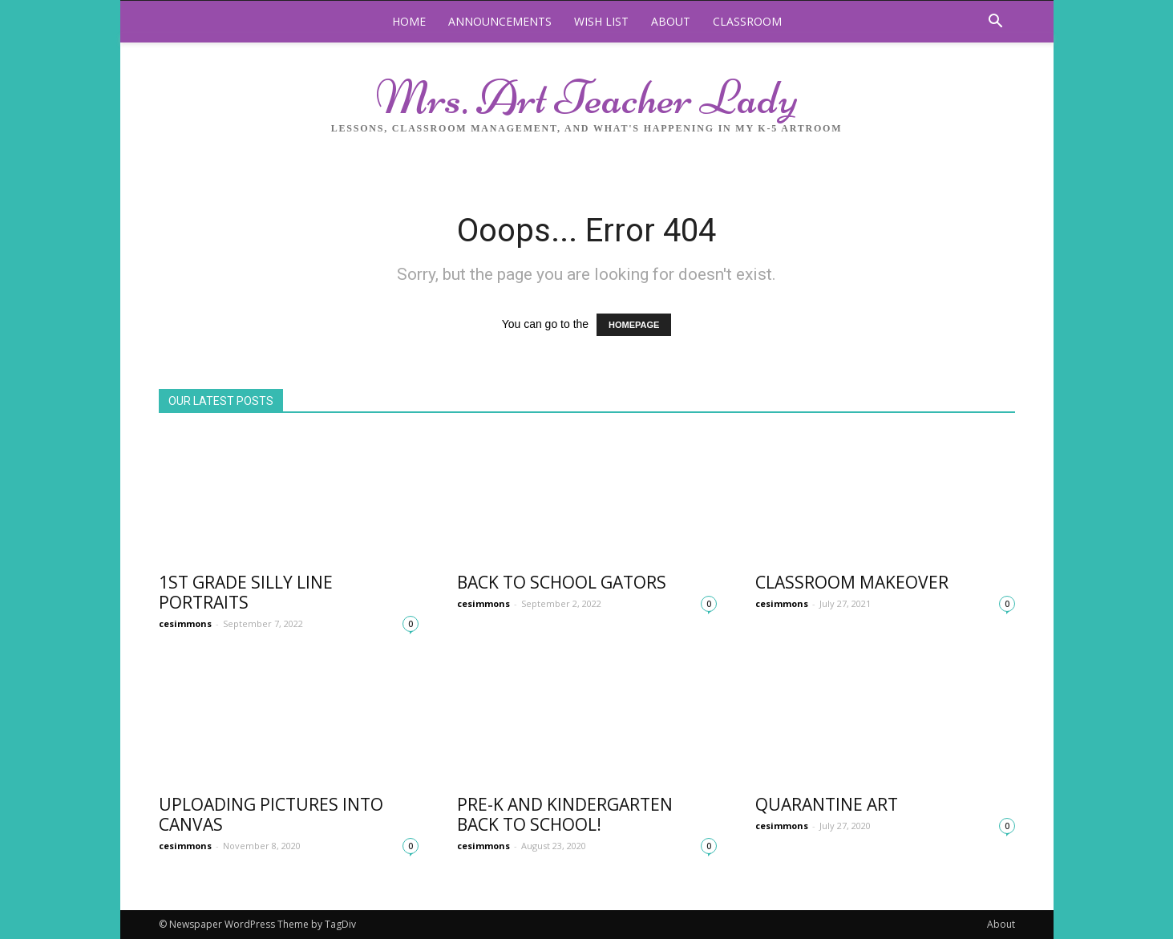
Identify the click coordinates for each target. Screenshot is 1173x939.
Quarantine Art (826, 804)
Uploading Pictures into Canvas (271, 814)
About (670, 21)
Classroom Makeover (852, 582)
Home (409, 21)
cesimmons (185, 623)
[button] (996, 22)
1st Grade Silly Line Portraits (246, 592)
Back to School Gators (561, 582)
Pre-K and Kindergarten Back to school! (565, 814)
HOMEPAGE (634, 325)
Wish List (601, 21)
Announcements (500, 21)
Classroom (747, 21)
